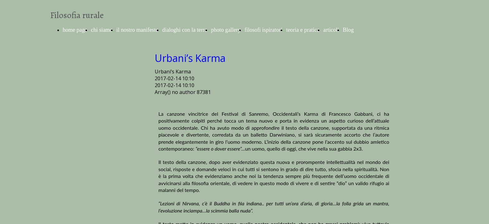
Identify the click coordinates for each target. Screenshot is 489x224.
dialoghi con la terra (184, 30)
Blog (348, 30)
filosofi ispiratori (263, 30)
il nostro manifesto (137, 30)
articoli (331, 30)
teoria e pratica (302, 30)
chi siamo (102, 30)
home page (75, 30)
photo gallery (225, 30)
